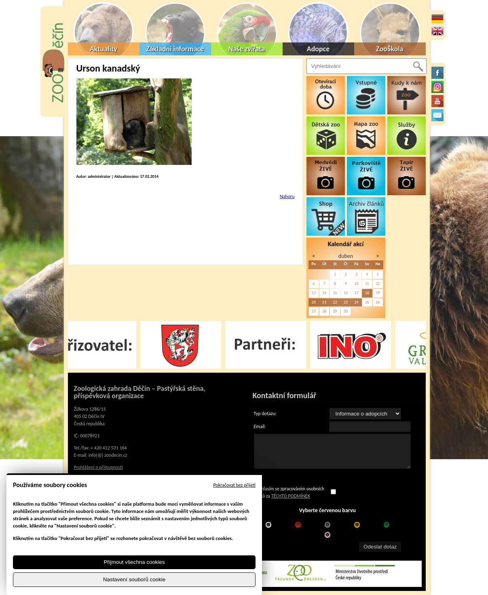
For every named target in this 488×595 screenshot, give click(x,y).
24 (356, 302)
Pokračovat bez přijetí (234, 485)
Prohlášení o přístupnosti (98, 467)
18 (367, 292)
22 (335, 302)
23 (346, 302)
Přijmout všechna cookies (134, 562)
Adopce (318, 48)
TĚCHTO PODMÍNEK (290, 496)
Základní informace (175, 48)
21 (324, 302)
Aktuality (103, 48)
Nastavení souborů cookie (134, 579)
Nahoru (287, 196)
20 (314, 302)
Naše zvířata (246, 48)
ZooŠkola (389, 48)
